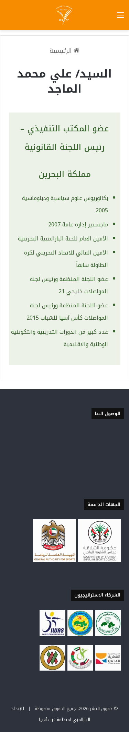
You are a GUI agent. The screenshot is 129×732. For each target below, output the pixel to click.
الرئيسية (64, 51)
